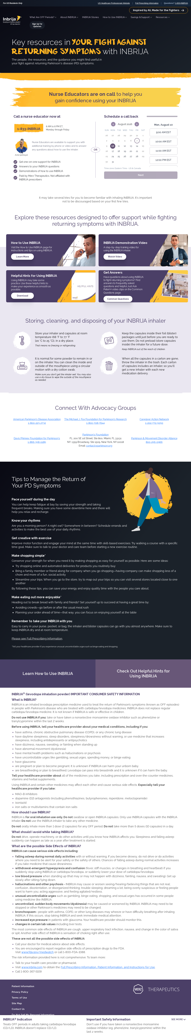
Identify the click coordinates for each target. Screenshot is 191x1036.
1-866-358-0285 (37, 442)
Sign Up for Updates (37, 25)
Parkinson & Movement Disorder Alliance (154, 438)
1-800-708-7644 (95, 423)
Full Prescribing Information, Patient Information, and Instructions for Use (108, 967)
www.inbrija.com (32, 967)
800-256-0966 (154, 442)
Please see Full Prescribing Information (37, 638)
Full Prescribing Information (146, 3)
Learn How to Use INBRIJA (48, 673)
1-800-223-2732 (37, 423)
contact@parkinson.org (99, 445)
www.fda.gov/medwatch (37, 952)
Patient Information (23, 986)
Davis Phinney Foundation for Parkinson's (37, 438)
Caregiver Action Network (154, 419)
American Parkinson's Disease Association (37, 419)
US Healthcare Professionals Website (114, 3)
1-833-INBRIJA (181, 3)
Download (22, 295)
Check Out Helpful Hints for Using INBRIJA (143, 673)
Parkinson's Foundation (95, 434)
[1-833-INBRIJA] (29, 128)
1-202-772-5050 (154, 423)
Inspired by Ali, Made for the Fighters (158, 10)
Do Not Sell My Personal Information (33, 1014)
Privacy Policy (20, 992)
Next (141, 175)
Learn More (22, 256)
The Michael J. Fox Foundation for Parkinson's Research (95, 419)
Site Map (17, 1003)
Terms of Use (19, 997)
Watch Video (115, 256)
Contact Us (18, 1009)
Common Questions (118, 299)
